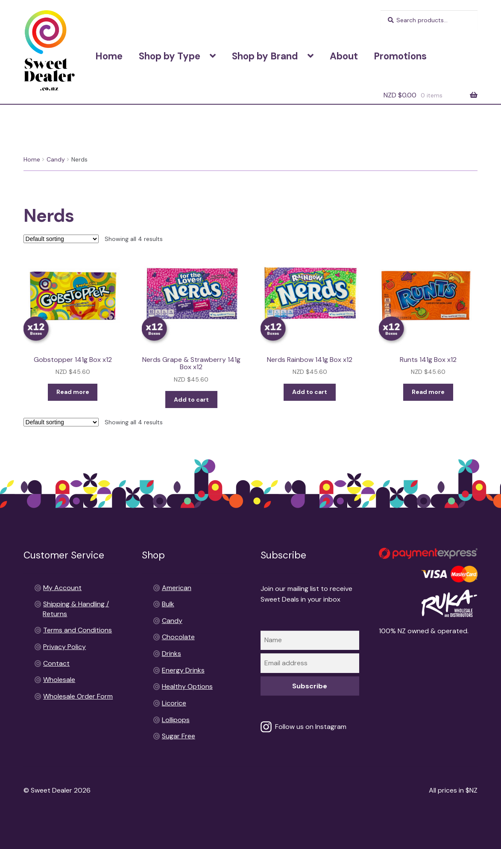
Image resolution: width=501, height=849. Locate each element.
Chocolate (178, 636)
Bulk (168, 603)
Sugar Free (178, 735)
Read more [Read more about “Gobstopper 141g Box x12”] (72, 392)
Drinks (171, 653)
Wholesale (59, 679)
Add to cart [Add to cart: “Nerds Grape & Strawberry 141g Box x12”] (191, 399)
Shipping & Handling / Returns (331, 21)
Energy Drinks (183, 670)
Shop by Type (169, 56)
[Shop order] (61, 239)
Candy (56, 159)
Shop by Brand (265, 56)
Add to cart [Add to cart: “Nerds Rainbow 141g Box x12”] (309, 392)
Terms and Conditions (249, 21)
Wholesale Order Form (78, 696)
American (176, 587)
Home (109, 56)
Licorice (174, 703)
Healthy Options (187, 686)
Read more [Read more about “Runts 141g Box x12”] (428, 392)
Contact (56, 663)
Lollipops (176, 719)
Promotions (400, 56)
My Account (62, 587)
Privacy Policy (64, 646)
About (344, 56)
